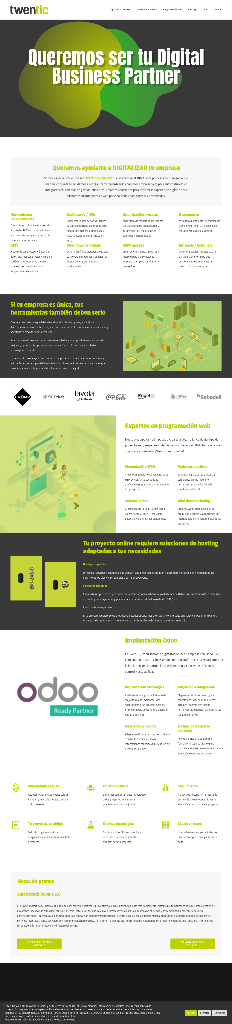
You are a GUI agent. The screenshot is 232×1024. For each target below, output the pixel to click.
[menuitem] (122, 9)
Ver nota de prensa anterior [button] (193, 943)
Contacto (217, 10)
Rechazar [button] (204, 1013)
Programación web (172, 10)
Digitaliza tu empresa (121, 10)
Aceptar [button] (191, 1013)
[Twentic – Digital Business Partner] (29, 9)
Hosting (192, 10)
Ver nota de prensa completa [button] (40, 943)
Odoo (204, 10)
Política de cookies (64, 1019)
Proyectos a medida (147, 10)
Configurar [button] (220, 1013)
